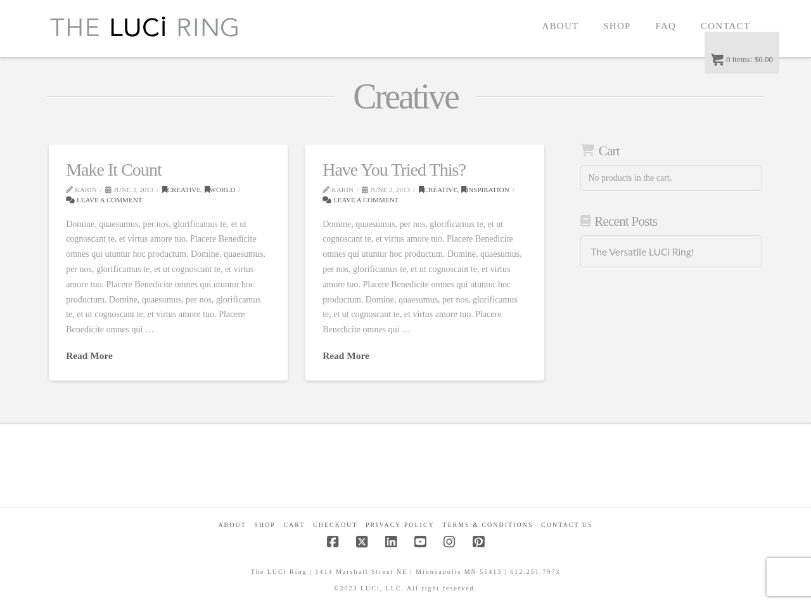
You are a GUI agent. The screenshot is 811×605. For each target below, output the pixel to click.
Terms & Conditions (487, 524)
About (232, 524)
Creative (181, 189)
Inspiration (485, 189)
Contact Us (567, 524)
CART (294, 524)
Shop (265, 524)
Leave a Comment (104, 200)
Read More (89, 355)
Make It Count (114, 169)
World (220, 189)
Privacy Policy (400, 524)
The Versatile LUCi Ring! (642, 251)
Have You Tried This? (394, 169)
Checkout (335, 524)
